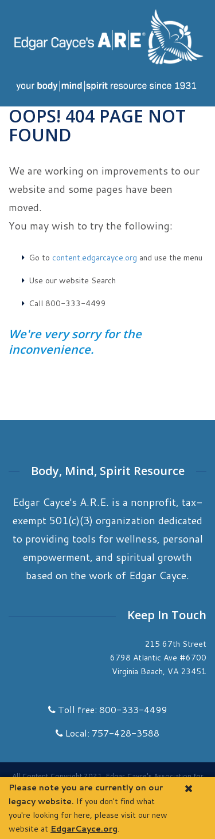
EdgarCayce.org (84, 828)
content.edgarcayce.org (94, 257)
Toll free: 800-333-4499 (107, 709)
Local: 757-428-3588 (107, 732)
